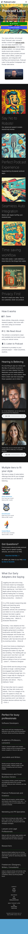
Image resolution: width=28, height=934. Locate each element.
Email (14, 888)
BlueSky (14, 890)
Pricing (14, 898)
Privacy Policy (14, 906)
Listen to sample (13, 27)
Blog (14, 905)
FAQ (14, 896)
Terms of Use (14, 908)
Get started (14, 23)
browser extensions (8, 47)
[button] (26, 1)
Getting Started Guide (14, 899)
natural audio (19, 42)
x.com (14, 891)
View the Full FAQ (12, 556)
